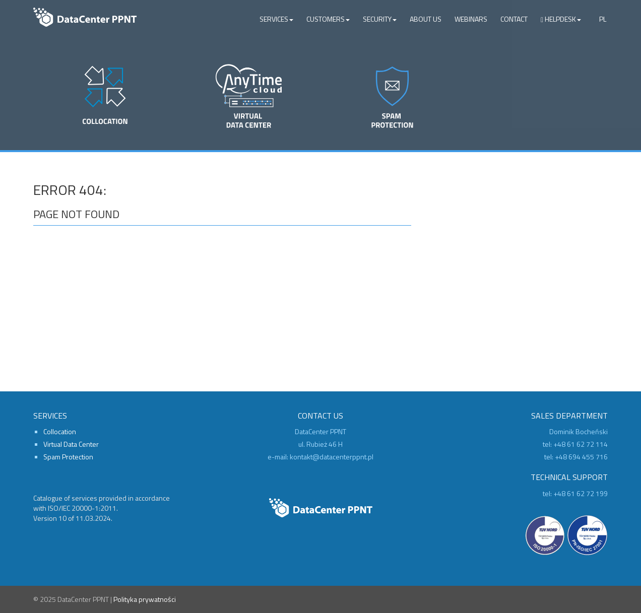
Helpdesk (561, 19)
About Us (425, 19)
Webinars (471, 19)
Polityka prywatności (144, 599)
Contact (514, 19)
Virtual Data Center (71, 444)
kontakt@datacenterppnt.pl (331, 456)
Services (276, 19)
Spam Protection (68, 456)
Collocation (59, 431)
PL (602, 19)
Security (380, 19)
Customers (328, 19)
